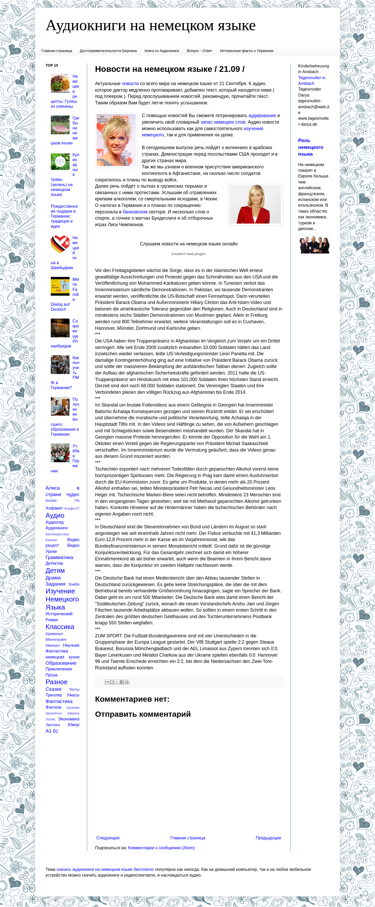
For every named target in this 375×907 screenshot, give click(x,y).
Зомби (73, 584)
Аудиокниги (57, 528)
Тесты (74, 689)
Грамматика (59, 557)
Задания (55, 584)
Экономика (69, 719)
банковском (135, 211)
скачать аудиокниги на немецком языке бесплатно (105, 869)
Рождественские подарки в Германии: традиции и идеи (64, 216)
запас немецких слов (223, 122)
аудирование (262, 115)
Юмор (73, 724)
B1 (55, 731)
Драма (53, 577)
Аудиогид (55, 522)
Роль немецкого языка (310, 147)
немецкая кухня (62, 657)
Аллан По (62, 500)
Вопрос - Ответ (199, 51)
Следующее (108, 838)
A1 (49, 731)
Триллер (54, 695)
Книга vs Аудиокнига (162, 51)
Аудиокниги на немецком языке (151, 25)
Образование (61, 663)
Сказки (53, 689)
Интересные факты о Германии (246, 51)
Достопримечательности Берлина (108, 51)
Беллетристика (57, 534)
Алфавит (54, 508)
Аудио (55, 515)
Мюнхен (53, 645)
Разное (57, 682)
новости (130, 83)
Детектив (54, 563)
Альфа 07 (71, 508)
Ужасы (73, 695)
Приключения (59, 669)
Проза (51, 675)
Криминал (54, 634)
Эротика (53, 725)
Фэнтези (53, 707)
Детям (55, 570)
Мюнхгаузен (56, 639)
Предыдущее (268, 838)
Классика (60, 626)
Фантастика (59, 701)
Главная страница (56, 51)
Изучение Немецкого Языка (62, 599)
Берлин (51, 540)
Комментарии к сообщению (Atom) (161, 848)
